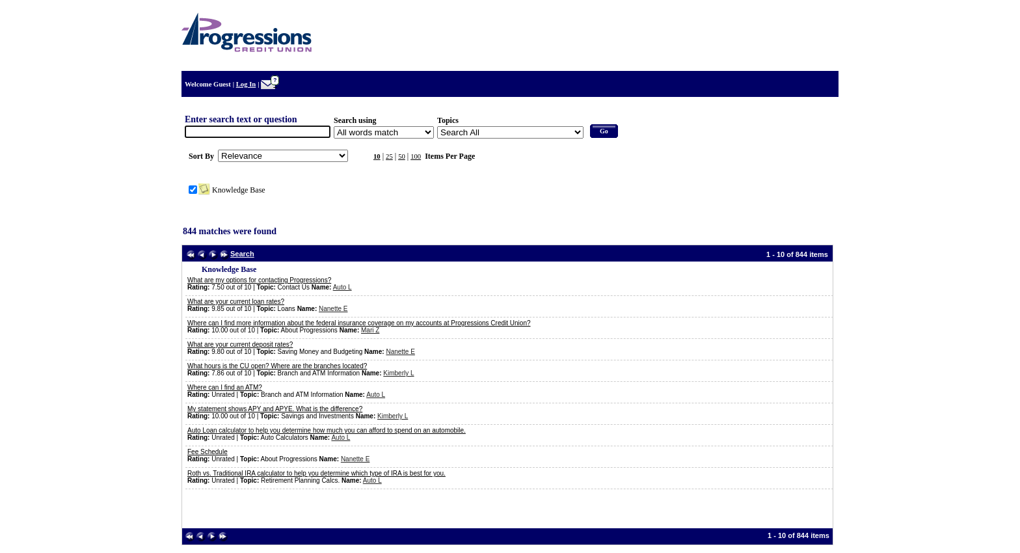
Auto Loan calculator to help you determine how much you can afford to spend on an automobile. (326, 430)
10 (377, 156)
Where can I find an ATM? (224, 387)
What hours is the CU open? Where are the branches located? (277, 366)
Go (604, 131)
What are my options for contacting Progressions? (259, 280)
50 (401, 156)
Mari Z (370, 330)
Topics (448, 120)
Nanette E (333, 308)
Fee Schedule (207, 451)
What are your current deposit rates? (240, 344)
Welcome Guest (208, 84)
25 (389, 156)
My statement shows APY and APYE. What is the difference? (274, 408)
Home (821, 47)
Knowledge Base (238, 190)
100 (415, 156)
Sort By (201, 156)
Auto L (342, 287)
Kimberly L (398, 373)
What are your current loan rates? (235, 301)
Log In (246, 84)
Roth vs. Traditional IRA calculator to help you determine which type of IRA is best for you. (316, 473)
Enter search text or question (241, 119)
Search (242, 254)
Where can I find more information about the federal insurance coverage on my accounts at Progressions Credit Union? (359, 323)
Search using (355, 120)
